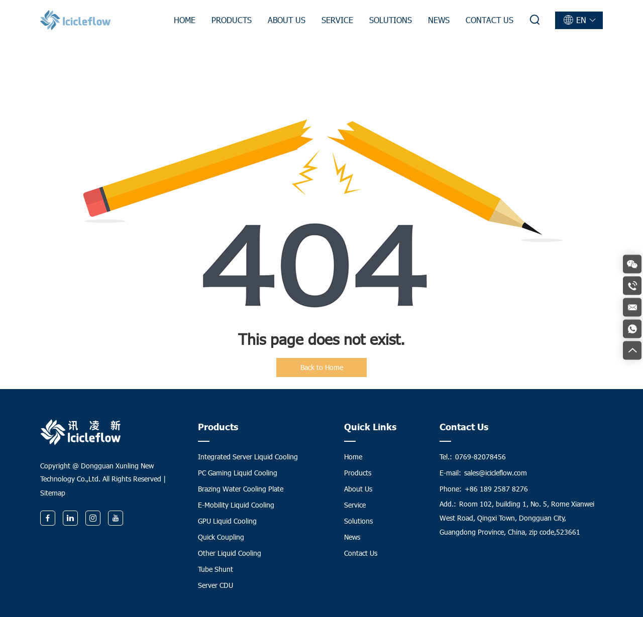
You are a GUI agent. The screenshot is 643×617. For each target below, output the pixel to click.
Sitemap (52, 493)
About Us (286, 20)
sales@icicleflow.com (495, 472)
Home (184, 20)
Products (231, 20)
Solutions (390, 20)
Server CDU (215, 585)
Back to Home (321, 367)
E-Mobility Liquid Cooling (236, 505)
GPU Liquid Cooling (227, 521)
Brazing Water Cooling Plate (240, 488)
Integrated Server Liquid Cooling (248, 456)
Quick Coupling (221, 537)
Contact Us (489, 20)
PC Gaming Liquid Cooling (237, 472)
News (439, 20)
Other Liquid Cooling (229, 553)
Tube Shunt (215, 569)
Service (337, 20)
